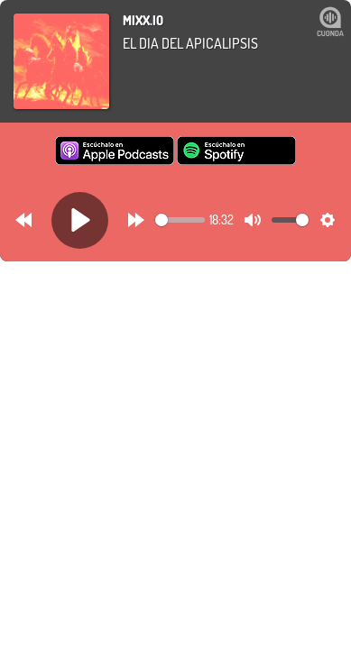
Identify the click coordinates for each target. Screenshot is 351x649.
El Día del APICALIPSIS (190, 43)
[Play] (79, 220)
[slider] (180, 220)
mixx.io (143, 20)
